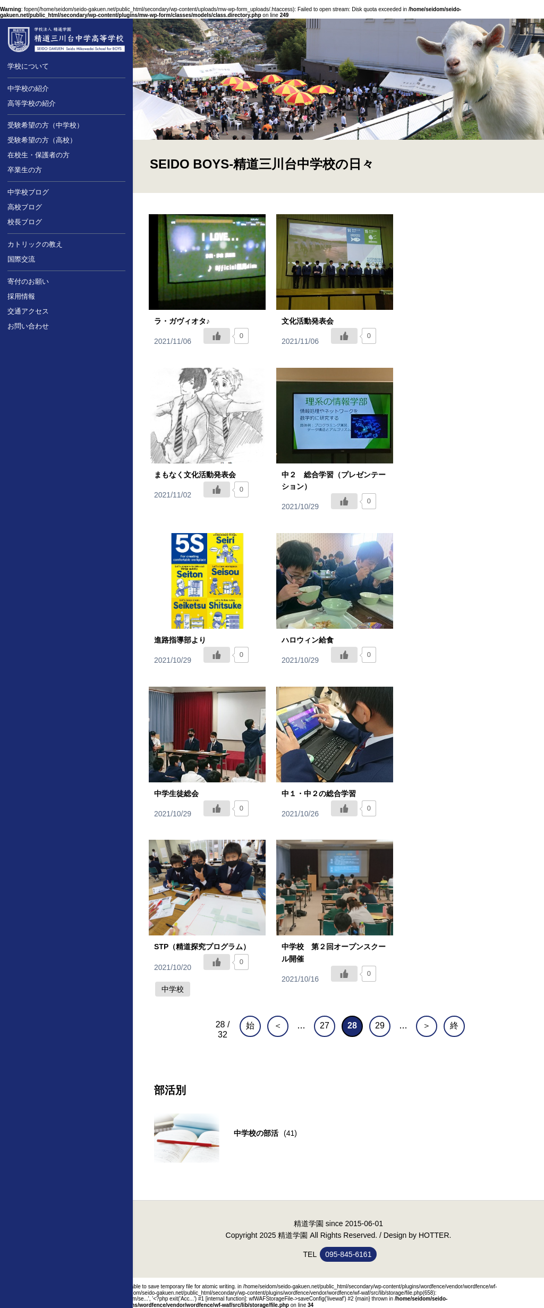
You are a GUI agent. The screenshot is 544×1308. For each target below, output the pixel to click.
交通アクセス (28, 311)
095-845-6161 (348, 1254)
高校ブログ (24, 207)
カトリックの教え (35, 244)
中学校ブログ (28, 192)
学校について (28, 66)
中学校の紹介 (28, 88)
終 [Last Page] (454, 1025)
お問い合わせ (28, 326)
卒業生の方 (24, 170)
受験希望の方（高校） (41, 140)
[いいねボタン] (216, 336)
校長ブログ (24, 222)
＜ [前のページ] (278, 1025)
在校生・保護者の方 (38, 155)
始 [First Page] (250, 1025)
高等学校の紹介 (31, 103)
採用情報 (21, 296)
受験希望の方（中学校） (45, 125)
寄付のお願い (28, 281)
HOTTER (434, 1235)
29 (380, 1025)
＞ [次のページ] (426, 1025)
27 (324, 1025)
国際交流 (21, 259)
